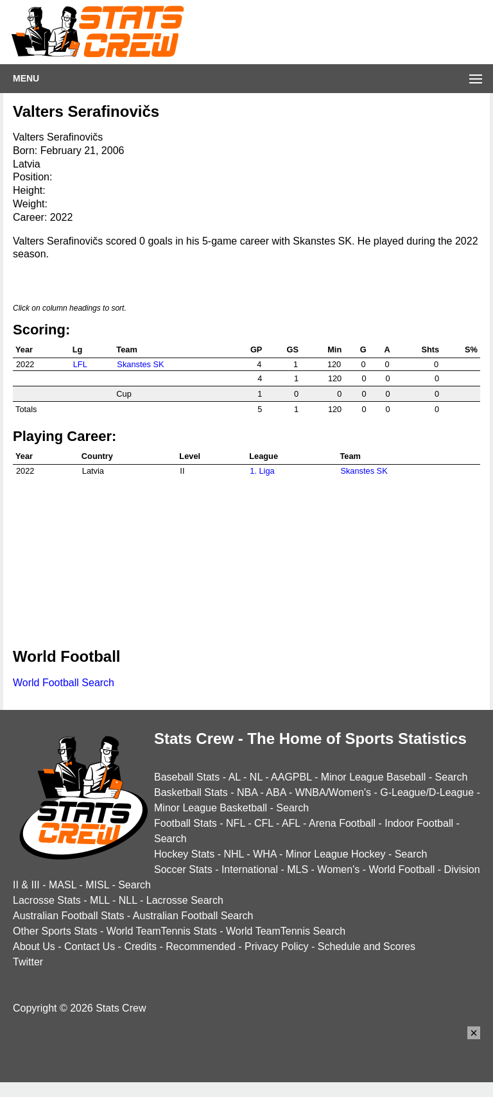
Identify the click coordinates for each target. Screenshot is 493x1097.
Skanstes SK (140, 364)
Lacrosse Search (184, 900)
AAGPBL (291, 777)
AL (235, 777)
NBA (247, 792)
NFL (235, 823)
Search (451, 777)
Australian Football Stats (68, 915)
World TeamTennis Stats (162, 931)
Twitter (28, 961)
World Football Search (63, 682)
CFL (263, 823)
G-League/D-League (427, 792)
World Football (401, 869)
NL (256, 777)
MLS (297, 869)
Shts (430, 349)
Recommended (201, 946)
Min (334, 349)
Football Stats (185, 823)
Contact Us (89, 946)
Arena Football (342, 823)
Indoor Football (419, 823)
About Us (34, 946)
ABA (276, 792)
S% (471, 349)
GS (293, 349)
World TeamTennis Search (285, 931)
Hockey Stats (184, 854)
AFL (291, 823)
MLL (100, 900)
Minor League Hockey (336, 854)
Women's (338, 869)
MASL (62, 884)
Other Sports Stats (55, 931)
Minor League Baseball (373, 777)
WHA (264, 854)
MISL (97, 884)
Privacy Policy (277, 946)
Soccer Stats (183, 869)
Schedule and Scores (366, 946)
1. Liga (262, 471)
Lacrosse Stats (47, 900)
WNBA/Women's (333, 792)
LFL (80, 364)
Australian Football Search (193, 915)
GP (256, 349)
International (249, 869)
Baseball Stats (187, 777)
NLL (128, 900)
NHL (233, 854)
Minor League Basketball (210, 807)
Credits (140, 946)
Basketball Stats (191, 792)
